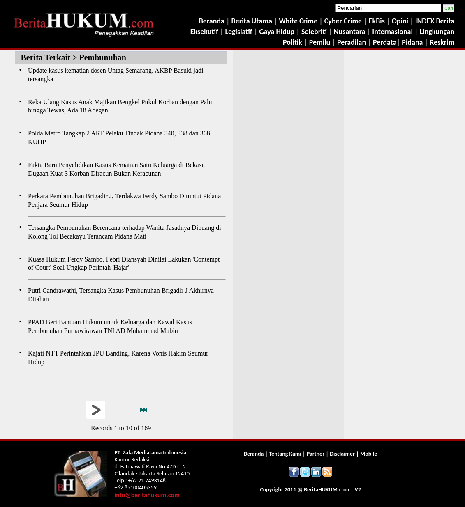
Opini (399, 20)
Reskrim (442, 42)
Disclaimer (342, 453)
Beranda (211, 20)
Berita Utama (252, 20)
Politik (292, 42)
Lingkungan (437, 31)
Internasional (392, 31)
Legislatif (238, 31)
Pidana (412, 42)
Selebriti (314, 31)
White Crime (299, 20)
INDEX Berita (435, 20)
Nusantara (350, 31)
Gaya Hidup (275, 31)
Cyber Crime (343, 20)
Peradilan (350, 42)
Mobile (368, 453)
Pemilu (320, 42)
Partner (315, 453)
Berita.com (326, 489)
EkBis (377, 20)
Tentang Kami (285, 453)
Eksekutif (205, 31)
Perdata (385, 42)
